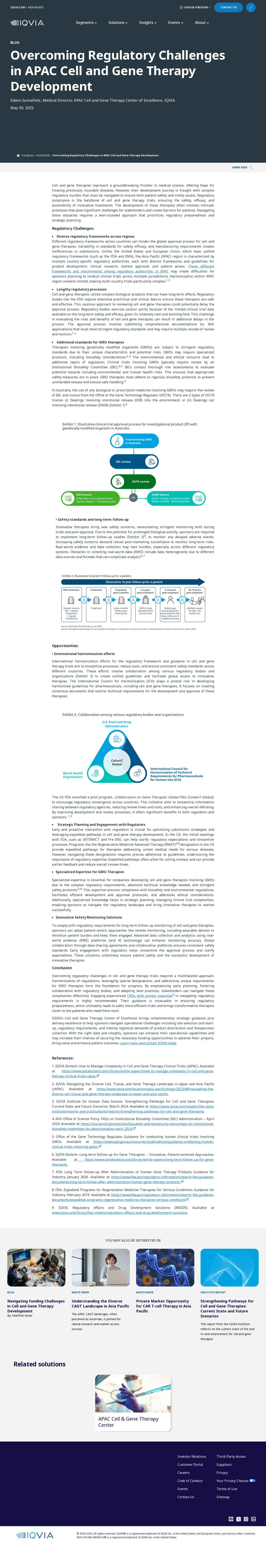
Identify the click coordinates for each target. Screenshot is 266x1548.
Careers (183, 1472)
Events (182, 1489)
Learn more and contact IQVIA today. (148, 1043)
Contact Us (185, 1497)
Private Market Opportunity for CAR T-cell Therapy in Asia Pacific (163, 1306)
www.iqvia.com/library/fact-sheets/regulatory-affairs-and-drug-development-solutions (119, 1212)
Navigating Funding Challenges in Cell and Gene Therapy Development (36, 1306)
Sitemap (223, 1497)
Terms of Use (227, 1489)
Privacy (222, 1472)
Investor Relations (191, 1456)
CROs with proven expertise (149, 995)
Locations (28, 155)
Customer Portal (190, 1464)
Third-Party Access (231, 1456)
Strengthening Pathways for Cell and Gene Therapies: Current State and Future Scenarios (227, 1308)
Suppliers (224, 1464)
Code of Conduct (190, 1480)
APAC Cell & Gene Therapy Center (128, 1421)
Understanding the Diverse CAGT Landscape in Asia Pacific (100, 1304)
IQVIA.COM (17, 7)
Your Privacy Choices (233, 1480)
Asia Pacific (43, 155)
